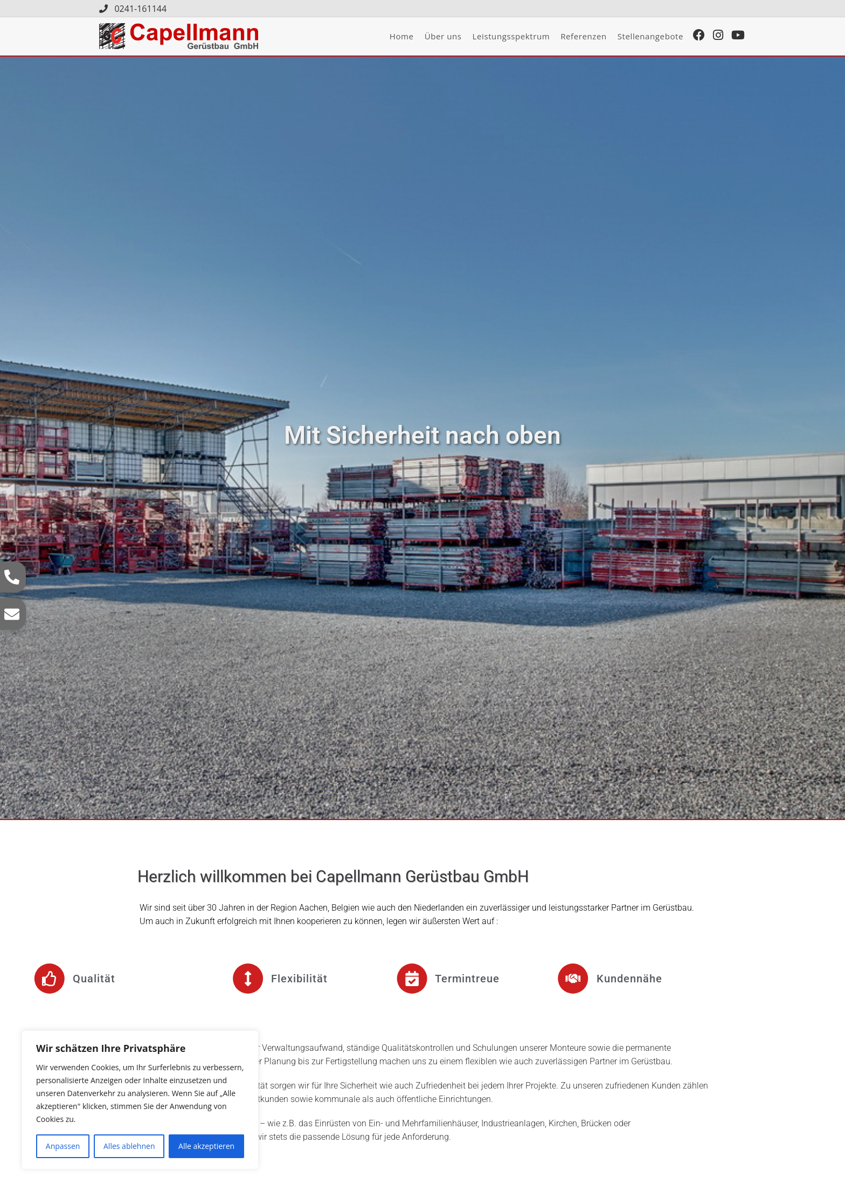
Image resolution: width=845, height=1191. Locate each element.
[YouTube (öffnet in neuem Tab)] (740, 36)
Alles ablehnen (129, 1146)
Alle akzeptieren (206, 1146)
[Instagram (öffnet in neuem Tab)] (721, 36)
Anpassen (63, 1146)
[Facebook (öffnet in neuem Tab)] (701, 36)
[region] (140, 1099)
